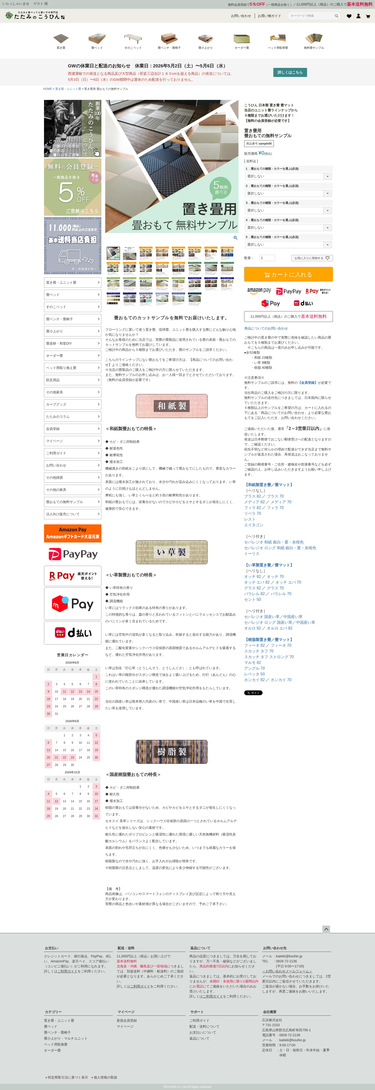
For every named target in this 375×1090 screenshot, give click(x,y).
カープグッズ (56, 404)
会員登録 (53, 429)
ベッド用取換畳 (55, 1044)
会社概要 (269, 1012)
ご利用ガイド (56, 453)
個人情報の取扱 (105, 1077)
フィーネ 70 (281, 645)
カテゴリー (53, 1012)
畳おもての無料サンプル (64, 502)
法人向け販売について (63, 514)
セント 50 (252, 599)
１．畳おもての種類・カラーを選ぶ (272, 168)
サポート (197, 1012)
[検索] (336, 16)
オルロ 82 (252, 628)
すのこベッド (56, 307)
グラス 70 (275, 588)
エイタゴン (253, 525)
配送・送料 (126, 948)
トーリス (251, 554)
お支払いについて (202, 1032)
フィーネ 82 (254, 645)
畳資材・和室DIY (59, 343)
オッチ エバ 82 (257, 582)
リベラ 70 (252, 513)
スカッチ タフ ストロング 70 (269, 657)
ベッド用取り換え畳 (61, 368)
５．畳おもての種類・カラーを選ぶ (272, 237)
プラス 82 (252, 496)
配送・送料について (204, 1026)
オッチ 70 (275, 577)
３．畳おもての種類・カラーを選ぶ (272, 203)
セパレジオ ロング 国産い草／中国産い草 (279, 622)
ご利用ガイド (67, 971)
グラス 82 (252, 588)
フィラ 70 (275, 508)
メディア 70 (281, 502)
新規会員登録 (127, 1020)
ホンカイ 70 (281, 680)
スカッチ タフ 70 (259, 651)
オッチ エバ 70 (288, 582)
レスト (250, 519)
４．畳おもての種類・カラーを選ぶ (272, 220)
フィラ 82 (252, 508)
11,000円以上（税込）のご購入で (334, 4)
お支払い (51, 948)
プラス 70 (275, 496)
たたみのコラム (58, 416)
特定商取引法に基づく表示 (68, 1077)
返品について (200, 948)
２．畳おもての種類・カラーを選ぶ (272, 186)
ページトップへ (326, 929)
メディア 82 (254, 502)
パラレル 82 (254, 594)
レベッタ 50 (254, 674)
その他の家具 (56, 490)
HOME (47, 89)
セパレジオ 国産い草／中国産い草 (273, 617)
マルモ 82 (252, 663)
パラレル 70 (281, 594)
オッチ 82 (252, 577)
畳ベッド (53, 295)
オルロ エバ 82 (279, 628)
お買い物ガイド (269, 16)
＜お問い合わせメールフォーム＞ (287, 971)
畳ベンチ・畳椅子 (59, 319)
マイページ (126, 1012)
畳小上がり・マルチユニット (66, 1038)
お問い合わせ (241, 16)
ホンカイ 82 (254, 680)
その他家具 (54, 392)
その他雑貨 (54, 477)
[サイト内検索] (311, 16)
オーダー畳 (54, 356)
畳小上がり (54, 331)
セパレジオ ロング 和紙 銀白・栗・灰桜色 (280, 548)
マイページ (54, 441)
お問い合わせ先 (275, 948)
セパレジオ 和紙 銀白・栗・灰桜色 (274, 542)
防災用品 (53, 380)
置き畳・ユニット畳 (68, 89)
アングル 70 (254, 668)
